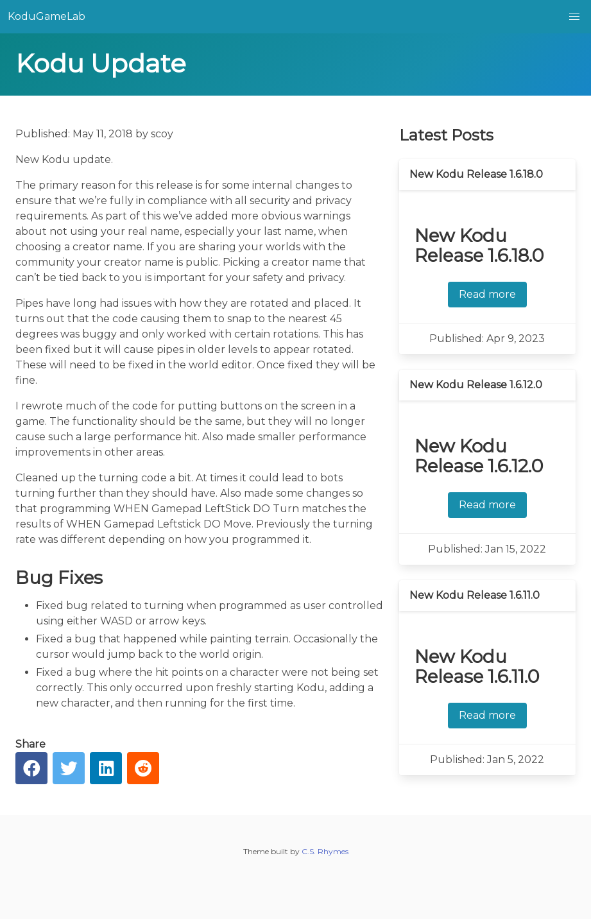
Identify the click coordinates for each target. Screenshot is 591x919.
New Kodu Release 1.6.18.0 (476, 174)
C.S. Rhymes (325, 851)
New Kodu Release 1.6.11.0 (474, 595)
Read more (487, 294)
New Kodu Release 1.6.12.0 (475, 385)
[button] (574, 16)
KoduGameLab (46, 16)
